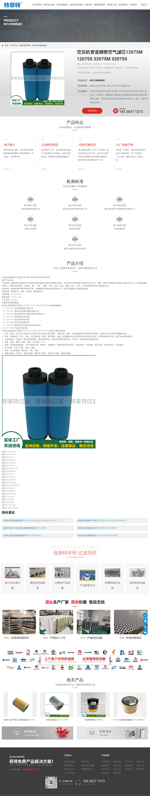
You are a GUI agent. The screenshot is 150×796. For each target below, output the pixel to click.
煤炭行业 (129, 753)
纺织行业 (129, 756)
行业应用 (133, 5)
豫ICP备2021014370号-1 (66, 785)
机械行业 (105, 753)
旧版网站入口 (75, 792)
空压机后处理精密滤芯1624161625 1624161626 (97, 521)
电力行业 (140, 753)
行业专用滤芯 (62, 5)
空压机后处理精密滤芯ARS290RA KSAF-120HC (96, 513)
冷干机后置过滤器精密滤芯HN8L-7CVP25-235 (22, 521)
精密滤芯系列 (99, 5)
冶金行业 (117, 749)
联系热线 (122, 109)
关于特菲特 (37, 5)
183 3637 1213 (131, 111)
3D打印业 (106, 749)
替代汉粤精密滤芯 (39, 45)
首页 (7, 45)
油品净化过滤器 (76, 5)
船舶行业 (105, 760)
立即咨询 (92, 110)
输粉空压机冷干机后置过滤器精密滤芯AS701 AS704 (24, 513)
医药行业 (140, 749)
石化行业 (117, 756)
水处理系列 (123, 5)
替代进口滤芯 (49, 5)
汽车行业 (117, 753)
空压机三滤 (111, 5)
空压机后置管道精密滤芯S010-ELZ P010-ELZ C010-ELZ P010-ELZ (30, 506)
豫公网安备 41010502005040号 (88, 785)
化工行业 (129, 749)
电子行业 (105, 756)
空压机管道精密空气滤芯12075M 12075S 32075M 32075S (101, 506)
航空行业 (140, 756)
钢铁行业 (117, 760)
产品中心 (14, 45)
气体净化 (88, 5)
